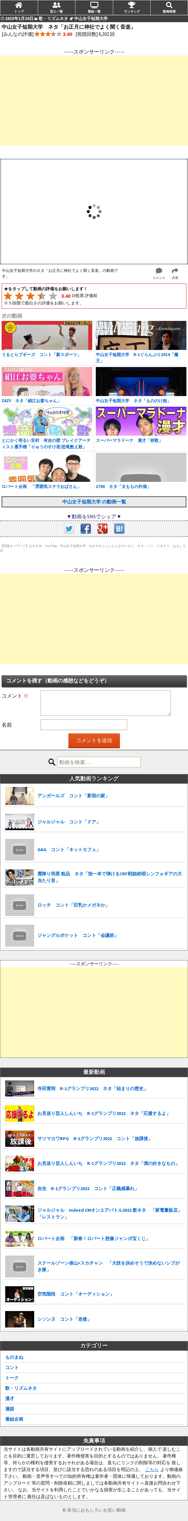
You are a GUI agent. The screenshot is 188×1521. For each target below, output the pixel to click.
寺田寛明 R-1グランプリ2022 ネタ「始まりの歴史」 (92, 1088)
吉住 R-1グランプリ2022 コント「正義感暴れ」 (88, 1188)
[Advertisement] (94, 100)
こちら (152, 1469)
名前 (7, 724)
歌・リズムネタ (21, 1388)
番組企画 (14, 1419)
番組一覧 (94, 11)
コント (12, 1367)
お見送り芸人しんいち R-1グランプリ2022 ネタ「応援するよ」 (104, 1113)
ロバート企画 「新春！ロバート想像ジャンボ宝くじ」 (93, 1238)
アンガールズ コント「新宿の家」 (73, 796)
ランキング (132, 11)
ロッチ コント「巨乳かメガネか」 (73, 905)
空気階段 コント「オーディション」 (75, 1294)
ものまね (14, 1357)
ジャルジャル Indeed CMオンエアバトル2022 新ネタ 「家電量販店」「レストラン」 (109, 1213)
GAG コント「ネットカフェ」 (69, 849)
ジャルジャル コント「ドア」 (69, 822)
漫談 (9, 1409)
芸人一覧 (56, 11)
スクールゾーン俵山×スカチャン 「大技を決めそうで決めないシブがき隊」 (108, 1266)
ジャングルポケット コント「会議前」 (78, 935)
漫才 (9, 1398)
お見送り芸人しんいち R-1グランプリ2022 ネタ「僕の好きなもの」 (108, 1163)
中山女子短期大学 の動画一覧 (94, 502)
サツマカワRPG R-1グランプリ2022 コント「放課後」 (95, 1138)
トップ (19, 11)
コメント (15, 695)
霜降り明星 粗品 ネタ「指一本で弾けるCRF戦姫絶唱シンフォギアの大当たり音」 (109, 877)
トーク (12, 1378)
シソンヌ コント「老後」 (64, 1319)
